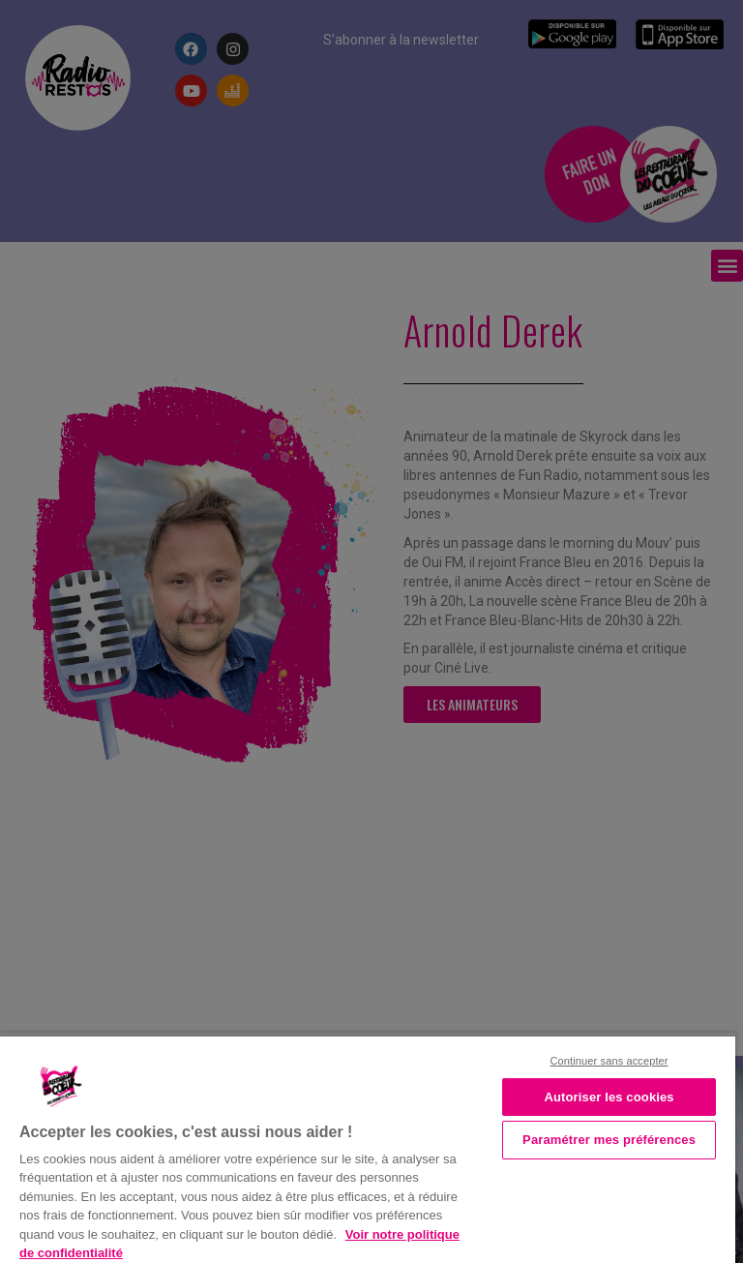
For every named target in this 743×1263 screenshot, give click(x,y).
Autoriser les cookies (608, 1097)
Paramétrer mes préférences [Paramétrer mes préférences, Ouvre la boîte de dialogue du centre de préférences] (609, 1139)
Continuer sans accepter (609, 1061)
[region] (367, 1148)
